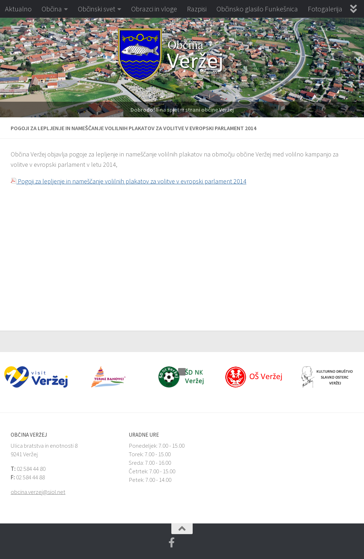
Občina (52, 8)
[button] (5, 67)
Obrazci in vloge (154, 8)
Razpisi (197, 8)
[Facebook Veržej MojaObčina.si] (172, 543)
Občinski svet (96, 8)
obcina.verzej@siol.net (38, 492)
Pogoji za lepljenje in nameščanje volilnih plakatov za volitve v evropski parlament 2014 (128, 181)
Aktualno (18, 8)
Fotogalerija (325, 8)
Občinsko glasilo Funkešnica (257, 8)
